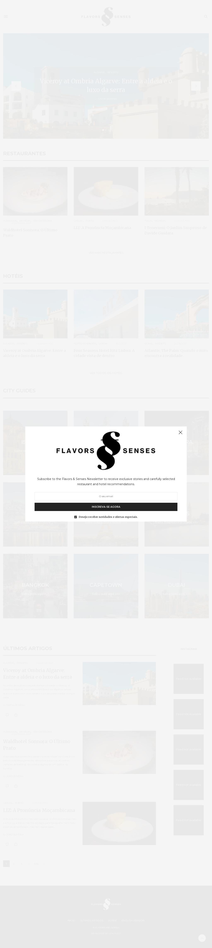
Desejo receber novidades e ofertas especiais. (108, 517)
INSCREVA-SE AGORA (106, 506)
